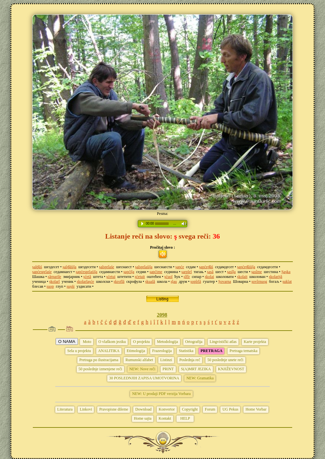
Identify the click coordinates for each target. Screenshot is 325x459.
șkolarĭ (54, 281)
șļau (174, 281)
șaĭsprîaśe (106, 267)
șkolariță (275, 276)
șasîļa (231, 271)
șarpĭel (186, 271)
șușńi (71, 286)
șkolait (242, 276)
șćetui (110, 276)
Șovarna (224, 281)
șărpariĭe (54, 276)
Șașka (286, 271)
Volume (182, 224)
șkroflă (118, 281)
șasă (210, 271)
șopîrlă (195, 281)
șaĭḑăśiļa (69, 267)
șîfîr (187, 276)
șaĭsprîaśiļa (143, 267)
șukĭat (287, 281)
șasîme (256, 271)
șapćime (156, 271)
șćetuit (140, 276)
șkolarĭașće (85, 281)
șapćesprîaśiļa (87, 271)
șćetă (87, 276)
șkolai (209, 276)
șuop (50, 286)
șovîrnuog (259, 281)
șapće (180, 267)
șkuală (150, 281)
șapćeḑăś (206, 267)
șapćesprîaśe (42, 271)
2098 (162, 315)
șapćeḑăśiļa (246, 267)
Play (142, 224)
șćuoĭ (168, 276)
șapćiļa (129, 271)
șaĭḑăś (37, 267)
